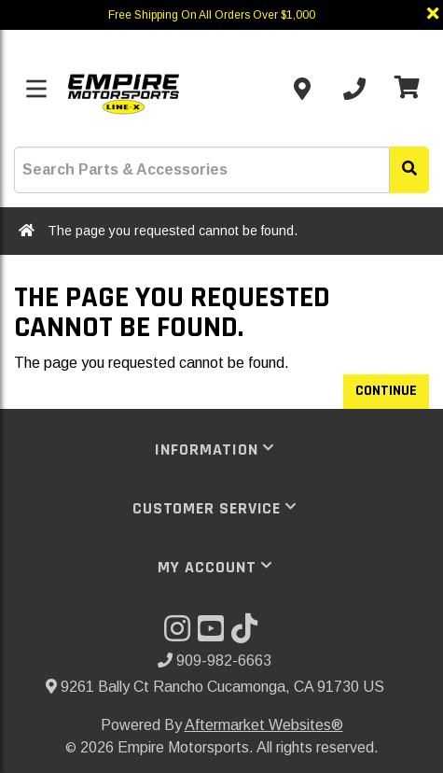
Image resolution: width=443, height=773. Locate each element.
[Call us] (354, 88)
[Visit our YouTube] (214, 634)
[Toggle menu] (36, 88)
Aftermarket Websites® (264, 725)
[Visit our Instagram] (181, 634)
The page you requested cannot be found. (173, 230)
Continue (386, 391)
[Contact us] (302, 88)
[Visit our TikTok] (248, 634)
